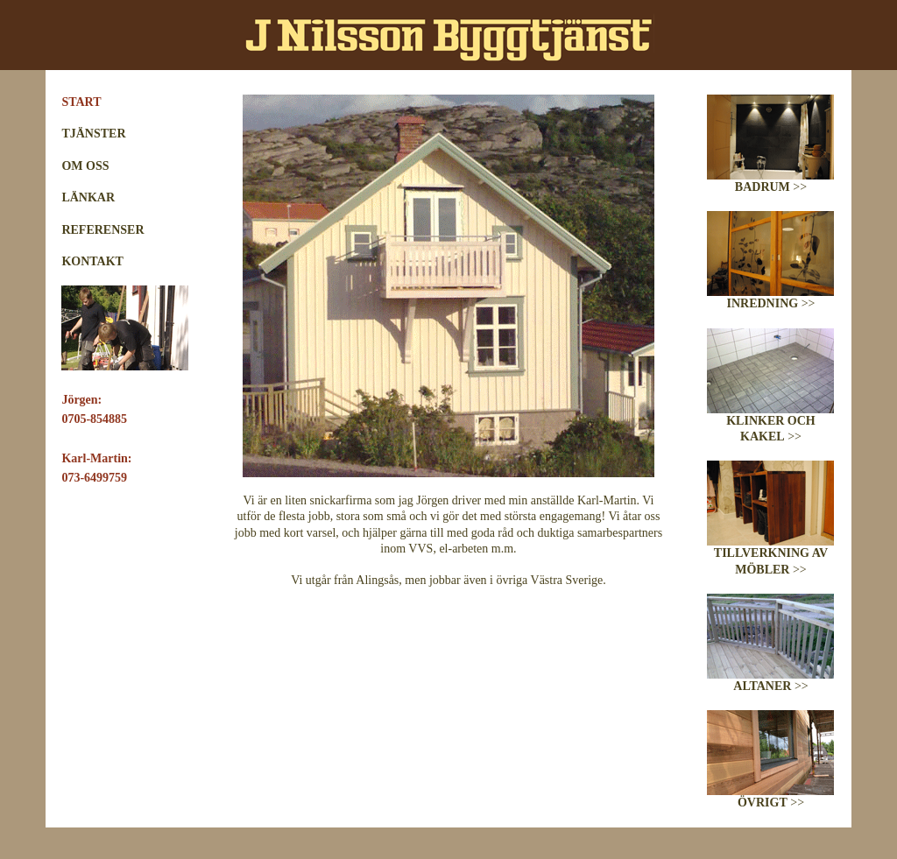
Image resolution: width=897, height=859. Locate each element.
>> (770, 181)
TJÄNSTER (93, 133)
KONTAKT (92, 261)
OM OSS (85, 166)
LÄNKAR (88, 197)
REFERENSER (102, 229)
